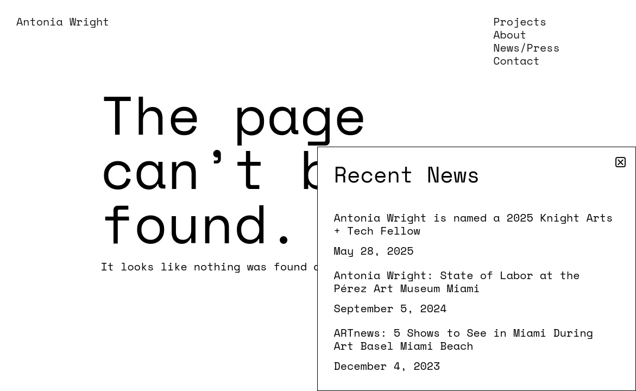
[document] (318, 195)
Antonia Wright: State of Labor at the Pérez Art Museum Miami (457, 281)
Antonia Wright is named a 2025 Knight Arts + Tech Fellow (473, 224)
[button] (620, 162)
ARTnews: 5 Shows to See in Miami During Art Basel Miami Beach (463, 339)
